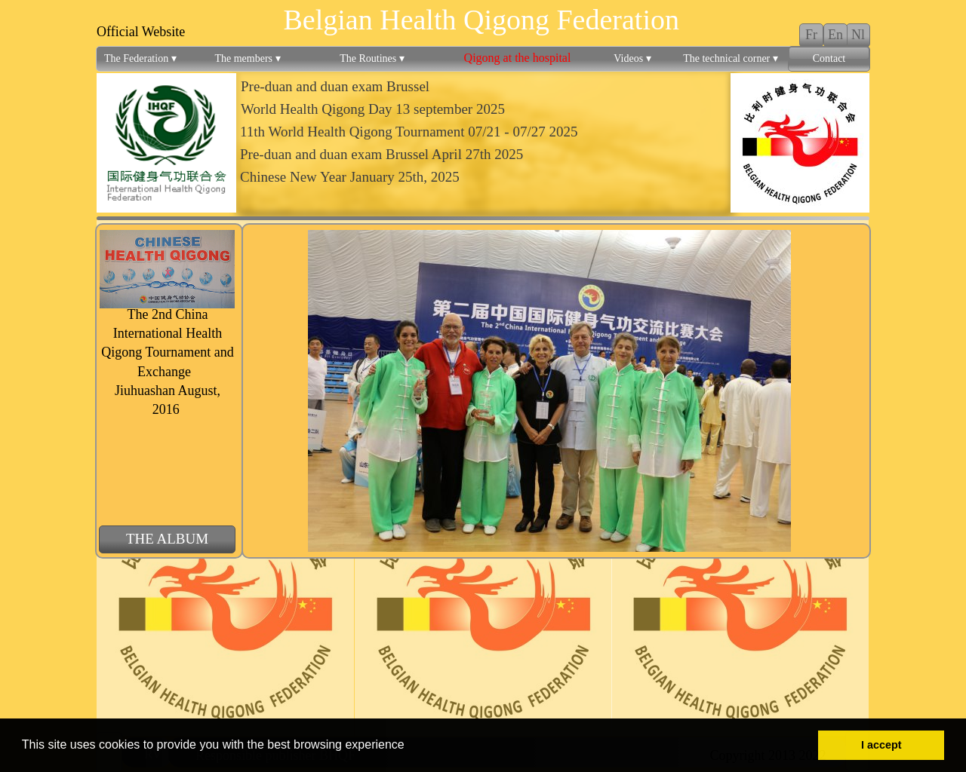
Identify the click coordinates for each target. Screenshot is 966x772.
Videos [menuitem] (632, 58)
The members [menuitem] (247, 58)
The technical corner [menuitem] (730, 58)
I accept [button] (881, 745)
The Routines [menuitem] (372, 58)
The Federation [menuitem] (140, 58)
